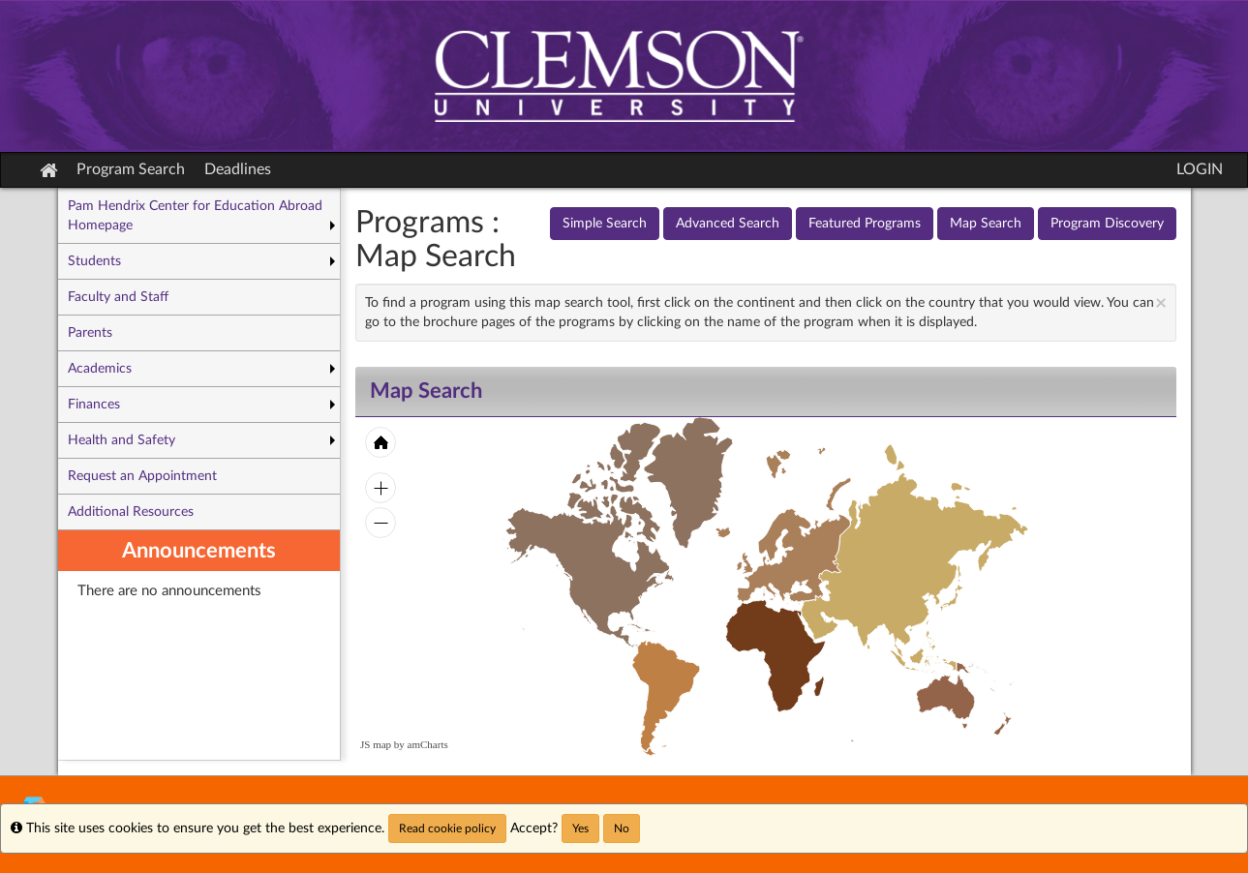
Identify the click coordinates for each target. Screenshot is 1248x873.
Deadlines (237, 169)
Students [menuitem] (94, 261)
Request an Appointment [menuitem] (142, 476)
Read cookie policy (447, 828)
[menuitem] (199, 645)
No (621, 828)
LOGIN (1199, 169)
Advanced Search (727, 223)
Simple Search (605, 223)
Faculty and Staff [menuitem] (118, 297)
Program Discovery (1107, 223)
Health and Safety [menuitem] (121, 440)
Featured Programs (864, 223)
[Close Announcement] (1161, 303)
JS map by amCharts (404, 744)
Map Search (985, 223)
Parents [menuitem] (90, 333)
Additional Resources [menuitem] (131, 512)
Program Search (130, 169)
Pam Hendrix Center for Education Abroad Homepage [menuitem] (195, 215)
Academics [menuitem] (100, 369)
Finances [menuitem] (94, 404)
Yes (580, 828)
